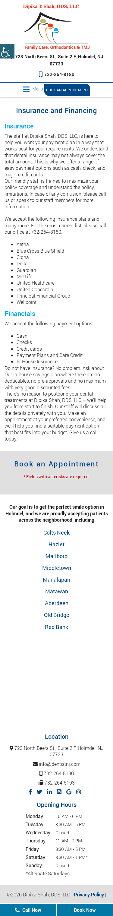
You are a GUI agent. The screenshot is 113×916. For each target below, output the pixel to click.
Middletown (56, 567)
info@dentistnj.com (56, 764)
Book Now (85, 910)
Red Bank (56, 626)
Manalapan (56, 579)
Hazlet (56, 544)
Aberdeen (56, 603)
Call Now (28, 910)
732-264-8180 (56, 74)
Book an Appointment (67, 89)
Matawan (56, 591)
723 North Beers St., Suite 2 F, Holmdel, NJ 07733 (57, 751)
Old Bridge (56, 614)
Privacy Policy (89, 894)
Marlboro (56, 556)
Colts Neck (56, 532)
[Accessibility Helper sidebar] (7, 51)
